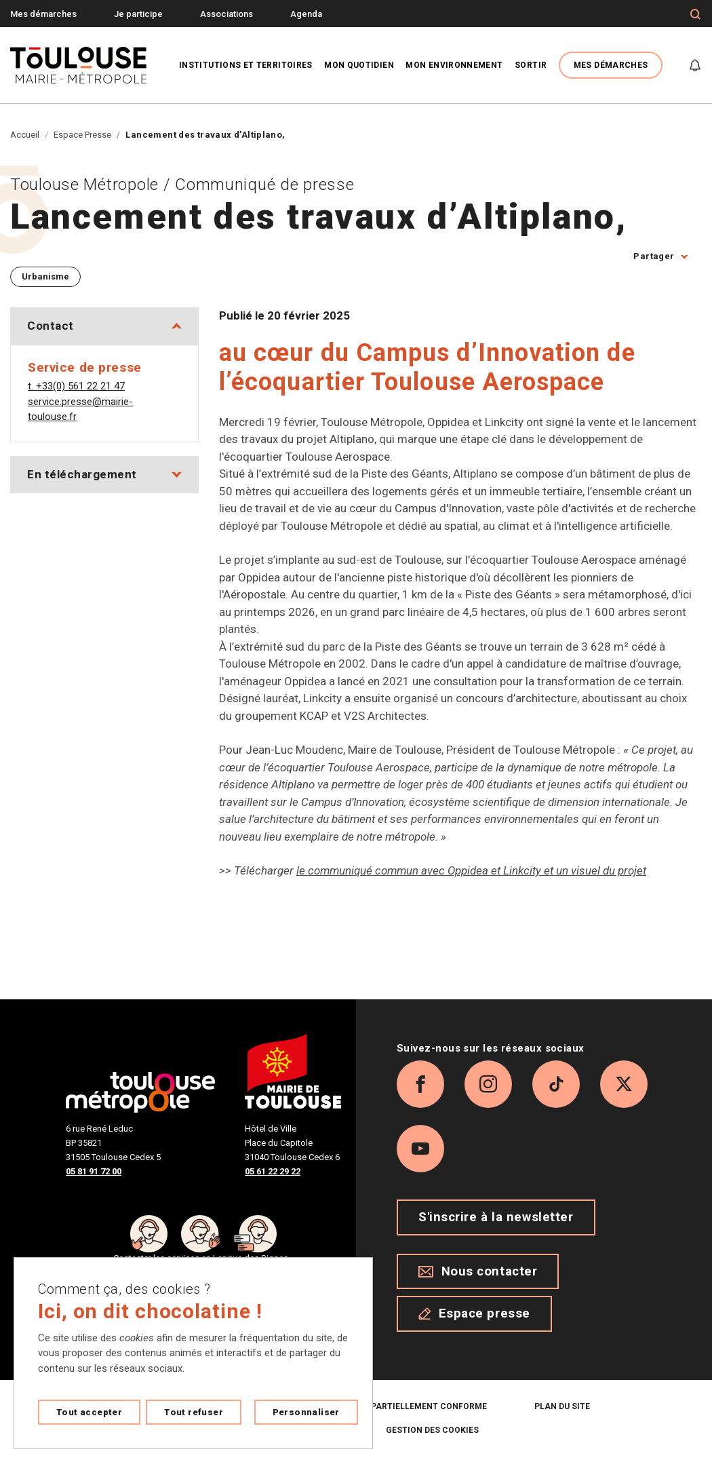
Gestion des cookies (432, 1430)
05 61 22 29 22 (272, 1171)
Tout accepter (89, 1412)
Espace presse (474, 1313)
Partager (653, 256)
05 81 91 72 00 (93, 1171)
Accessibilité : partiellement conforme (394, 1406)
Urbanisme (45, 276)
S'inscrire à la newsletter (496, 1217)
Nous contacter (477, 1271)
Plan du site (562, 1406)
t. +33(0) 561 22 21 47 (76, 386)
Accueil (24, 135)
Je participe (138, 13)
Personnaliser (306, 1412)
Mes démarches (43, 13)
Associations (226, 13)
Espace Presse (82, 135)
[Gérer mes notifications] (695, 65)
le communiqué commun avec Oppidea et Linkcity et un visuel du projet (471, 870)
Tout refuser (193, 1412)
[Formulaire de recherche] (695, 14)
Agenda (306, 13)
